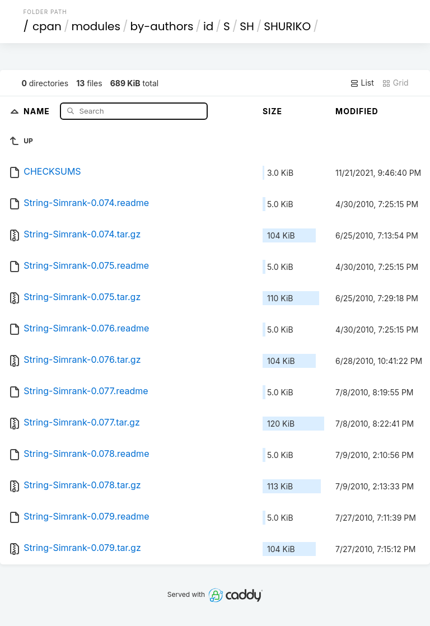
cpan (47, 26)
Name (38, 110)
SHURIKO (287, 26)
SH (247, 26)
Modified (356, 111)
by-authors (161, 26)
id (208, 26)
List (362, 83)
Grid (395, 83)
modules (95, 26)
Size (272, 111)
